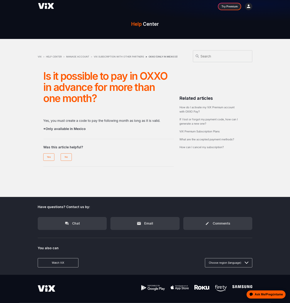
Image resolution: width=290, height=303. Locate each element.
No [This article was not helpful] (66, 157)
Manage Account (78, 56)
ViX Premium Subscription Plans (199, 131)
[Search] (222, 56)
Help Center (54, 56)
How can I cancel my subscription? (201, 147)
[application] (265, 294)
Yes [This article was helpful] (49, 157)
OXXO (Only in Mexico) (163, 56)
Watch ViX (58, 262)
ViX (40, 56)
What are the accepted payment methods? (206, 139)
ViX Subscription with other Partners (119, 56)
